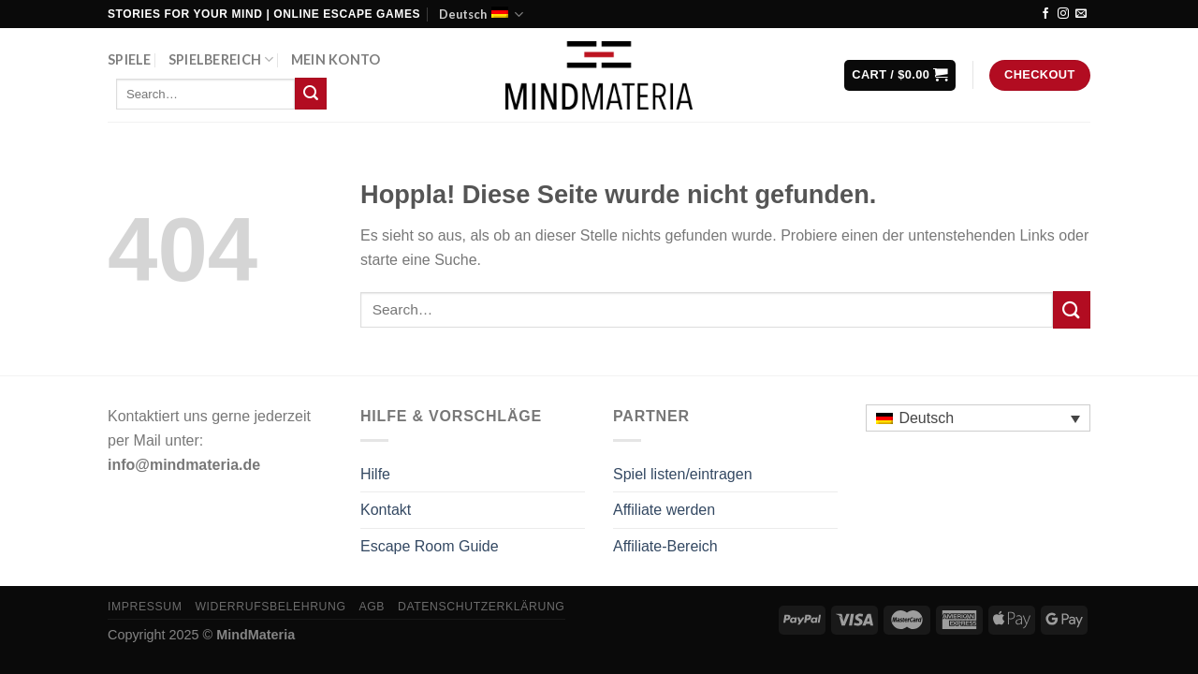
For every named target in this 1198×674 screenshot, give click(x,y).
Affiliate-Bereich (665, 546)
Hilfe (375, 474)
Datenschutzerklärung (481, 606)
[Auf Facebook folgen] (1045, 14)
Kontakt (385, 510)
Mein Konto (336, 59)
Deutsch (481, 14)
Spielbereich (221, 59)
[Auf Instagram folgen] (1063, 14)
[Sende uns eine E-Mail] (1081, 14)
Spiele (130, 59)
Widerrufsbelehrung (270, 606)
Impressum (145, 606)
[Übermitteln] (311, 94)
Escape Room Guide (429, 546)
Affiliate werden (664, 510)
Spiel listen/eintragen (682, 474)
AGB (371, 606)
